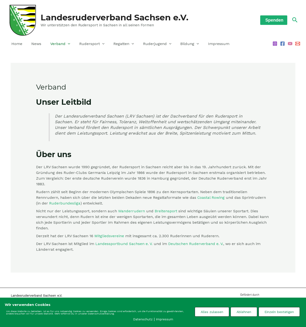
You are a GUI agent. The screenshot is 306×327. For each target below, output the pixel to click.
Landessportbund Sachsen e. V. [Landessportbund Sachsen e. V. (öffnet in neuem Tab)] (124, 243)
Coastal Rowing (211, 197)
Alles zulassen (212, 311)
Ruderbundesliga (64, 203)
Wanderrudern (131, 211)
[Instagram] (275, 43)
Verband (57, 43)
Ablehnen (243, 311)
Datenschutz (143, 319)
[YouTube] (290, 43)
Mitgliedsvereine (109, 236)
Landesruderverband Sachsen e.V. (114, 17)
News (34, 43)
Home (16, 43)
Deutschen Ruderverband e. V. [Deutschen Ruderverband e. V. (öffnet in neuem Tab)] (195, 243)
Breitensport (166, 211)
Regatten (117, 43)
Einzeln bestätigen (279, 311)
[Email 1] (297, 43)
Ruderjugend (149, 43)
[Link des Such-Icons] (295, 20)
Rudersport (87, 43)
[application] (64, 43)
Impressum (208, 43)
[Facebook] (282, 43)
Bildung (180, 43)
